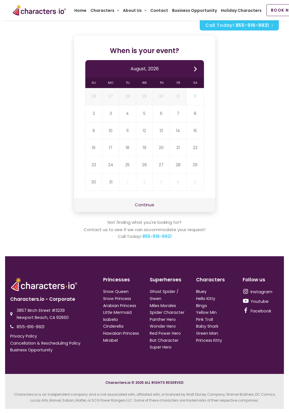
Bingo (201, 305)
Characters (106, 11)
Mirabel (110, 340)
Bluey (201, 291)
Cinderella (113, 326)
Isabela (110, 319)
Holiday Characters (243, 11)
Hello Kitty (205, 298)
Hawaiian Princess (121, 333)
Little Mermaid (117, 312)
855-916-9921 (156, 238)
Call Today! (239, 26)
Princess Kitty (209, 340)
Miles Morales (163, 305)
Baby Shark (207, 326)
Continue (144, 206)
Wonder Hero (163, 326)
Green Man (207, 333)
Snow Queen (116, 291)
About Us (136, 11)
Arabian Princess (119, 305)
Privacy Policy (23, 336)
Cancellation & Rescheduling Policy (45, 343)
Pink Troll (204, 319)
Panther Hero (163, 319)
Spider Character (167, 312)
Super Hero (160, 347)
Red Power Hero (165, 333)
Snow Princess (117, 298)
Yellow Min (206, 312)
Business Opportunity (196, 11)
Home (82, 11)
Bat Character (164, 340)
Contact (161, 11)
